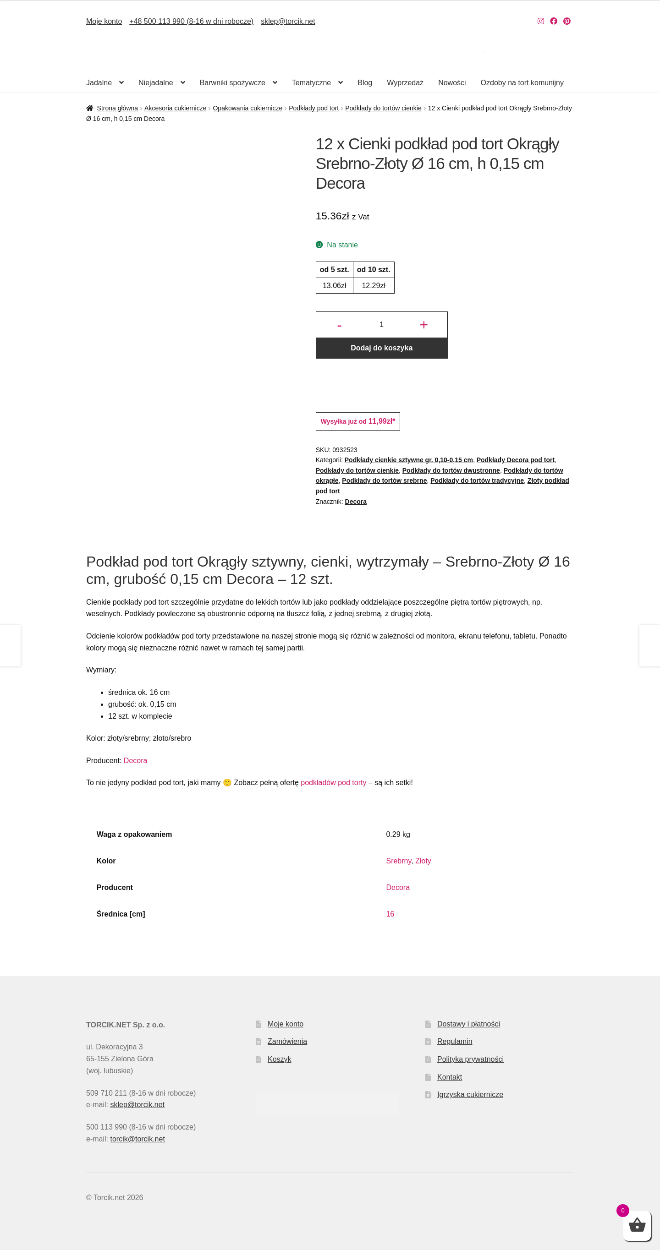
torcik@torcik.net (137, 1139)
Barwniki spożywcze (232, 83)
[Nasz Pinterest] (567, 21)
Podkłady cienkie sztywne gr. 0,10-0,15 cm (409, 460)
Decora (356, 501)
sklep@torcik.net (288, 21)
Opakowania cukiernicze (247, 108)
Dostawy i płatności (468, 1024)
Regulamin (454, 1041)
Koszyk (280, 1059)
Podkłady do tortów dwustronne (451, 470)
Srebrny (398, 861)
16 (390, 914)
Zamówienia (287, 1041)
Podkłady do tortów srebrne (384, 480)
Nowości (452, 83)
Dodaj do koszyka (381, 348)
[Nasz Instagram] (541, 21)
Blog (365, 83)
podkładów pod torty (333, 782)
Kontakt (449, 1077)
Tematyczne (311, 83)
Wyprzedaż (405, 83)
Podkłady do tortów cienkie (383, 108)
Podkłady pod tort (314, 108)
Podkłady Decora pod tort (516, 460)
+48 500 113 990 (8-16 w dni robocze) (191, 21)
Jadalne (99, 83)
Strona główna (117, 108)
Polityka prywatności (470, 1059)
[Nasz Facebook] (553, 21)
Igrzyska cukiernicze (470, 1094)
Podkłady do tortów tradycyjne (477, 480)
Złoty (423, 861)
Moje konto (104, 21)
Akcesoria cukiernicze (175, 108)
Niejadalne (155, 83)
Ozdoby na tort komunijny (522, 83)
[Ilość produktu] (382, 325)
